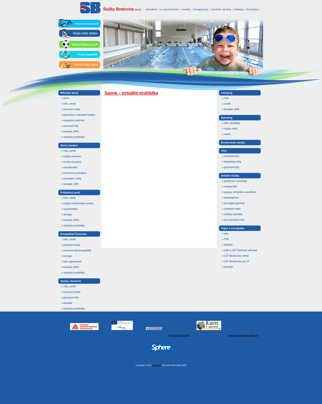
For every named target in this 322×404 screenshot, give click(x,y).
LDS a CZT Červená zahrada (240, 250)
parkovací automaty (235, 181)
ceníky (186, 9)
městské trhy (231, 156)
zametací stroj (232, 208)
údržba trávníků (233, 214)
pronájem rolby (72, 178)
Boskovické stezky (233, 142)
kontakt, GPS (71, 131)
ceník (227, 103)
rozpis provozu (72, 156)
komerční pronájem (74, 173)
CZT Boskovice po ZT (236, 261)
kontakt (67, 303)
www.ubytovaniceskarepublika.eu (243, 335)
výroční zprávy (221, 9)
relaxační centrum (74, 120)
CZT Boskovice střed (236, 255)
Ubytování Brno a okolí (179, 335)
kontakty (252, 9)
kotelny (228, 244)
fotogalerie (200, 9)
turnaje (67, 214)
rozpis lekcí (230, 128)
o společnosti (169, 9)
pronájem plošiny (234, 203)
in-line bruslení (72, 161)
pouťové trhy (231, 167)
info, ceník (69, 103)
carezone (156, 365)
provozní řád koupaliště (77, 250)
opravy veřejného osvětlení (240, 192)
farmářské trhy (232, 161)
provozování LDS (234, 219)
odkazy (239, 9)
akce (66, 98)
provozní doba (71, 109)
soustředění (70, 167)
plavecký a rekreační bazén (79, 114)
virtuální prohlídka (74, 137)
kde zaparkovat (72, 261)
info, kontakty (232, 123)
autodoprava (231, 197)
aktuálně (152, 9)
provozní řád (70, 126)
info (226, 98)
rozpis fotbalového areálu (78, 203)
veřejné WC (230, 186)
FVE (226, 239)
